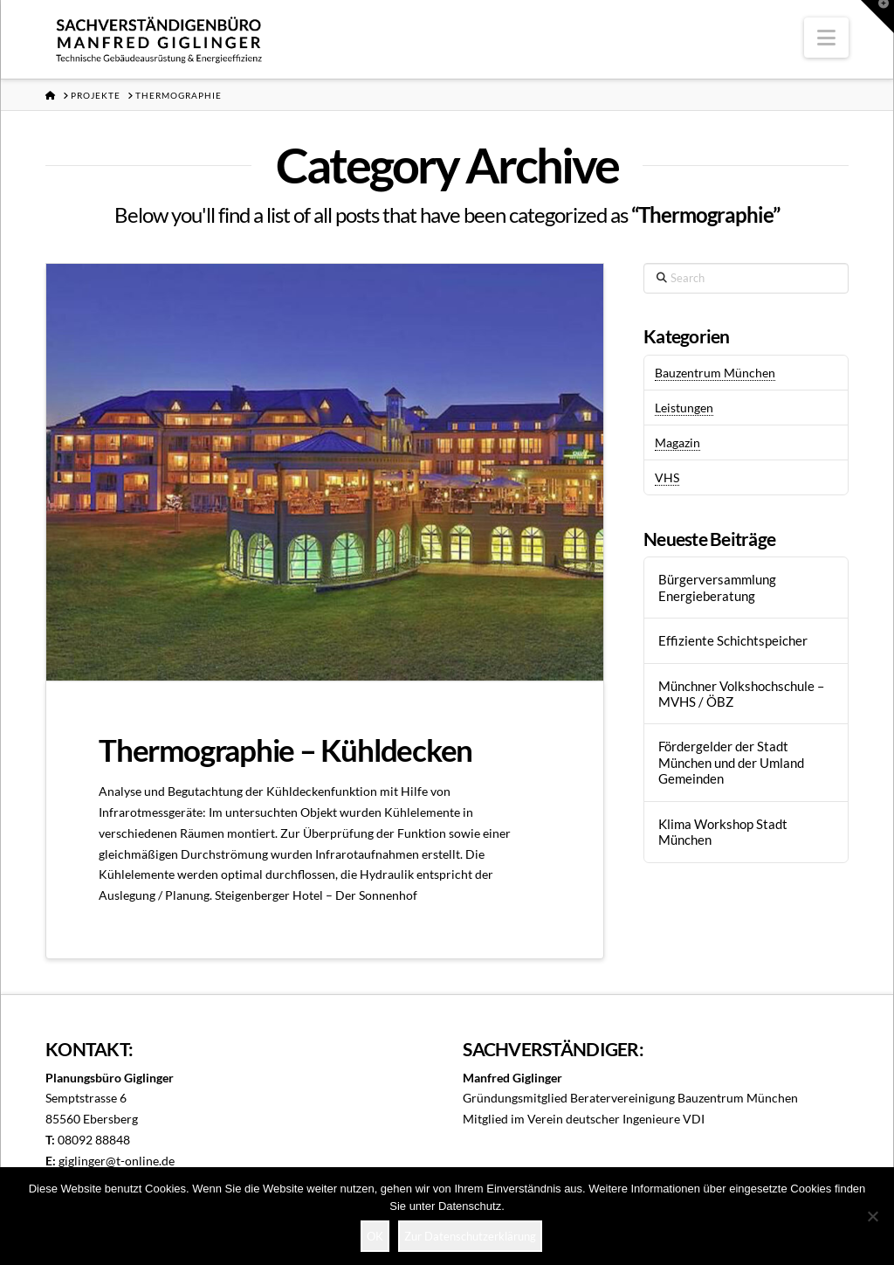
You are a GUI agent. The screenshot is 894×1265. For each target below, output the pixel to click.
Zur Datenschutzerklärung (470, 1236)
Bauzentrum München (715, 372)
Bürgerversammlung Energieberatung (717, 587)
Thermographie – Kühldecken (285, 749)
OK (375, 1236)
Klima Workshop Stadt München (722, 832)
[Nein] (872, 1216)
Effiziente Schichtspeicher (733, 640)
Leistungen (684, 407)
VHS (667, 477)
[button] (826, 37)
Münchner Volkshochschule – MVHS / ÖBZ (741, 694)
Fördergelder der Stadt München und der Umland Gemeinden (731, 762)
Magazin (677, 442)
